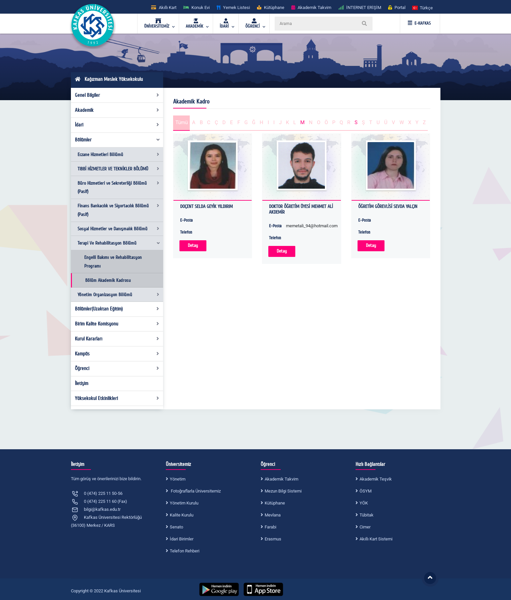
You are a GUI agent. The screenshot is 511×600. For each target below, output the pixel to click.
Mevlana (273, 514)
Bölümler (117, 140)
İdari (117, 125)
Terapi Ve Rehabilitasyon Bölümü (119, 243)
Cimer (365, 526)
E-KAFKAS (419, 23)
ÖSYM (366, 491)
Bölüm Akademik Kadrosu (108, 280)
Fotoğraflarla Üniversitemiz (195, 491)
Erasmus (273, 538)
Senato (176, 526)
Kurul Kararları (117, 339)
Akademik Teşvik (376, 479)
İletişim (81, 383)
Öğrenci (117, 368)
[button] (422, 7)
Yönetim (177, 479)
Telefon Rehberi (184, 550)
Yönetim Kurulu (184, 502)
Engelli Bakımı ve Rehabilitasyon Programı (113, 262)
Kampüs (117, 354)
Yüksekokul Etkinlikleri (117, 398)
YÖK (364, 502)
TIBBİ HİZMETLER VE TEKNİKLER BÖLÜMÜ (118, 169)
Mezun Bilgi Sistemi (283, 491)
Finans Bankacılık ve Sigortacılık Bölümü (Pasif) (118, 210)
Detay (193, 245)
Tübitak (367, 514)
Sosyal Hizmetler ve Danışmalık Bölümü (118, 229)
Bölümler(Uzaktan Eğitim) (117, 309)
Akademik (117, 110)
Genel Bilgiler (117, 95)
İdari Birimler (181, 538)
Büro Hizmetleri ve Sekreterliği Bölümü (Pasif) (118, 187)
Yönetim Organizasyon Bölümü (118, 295)
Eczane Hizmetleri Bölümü (118, 154)
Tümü (181, 122)
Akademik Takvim (281, 479)
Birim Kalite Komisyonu (117, 324)
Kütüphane (275, 502)
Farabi (270, 526)
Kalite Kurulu (181, 514)
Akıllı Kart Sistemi (376, 538)
